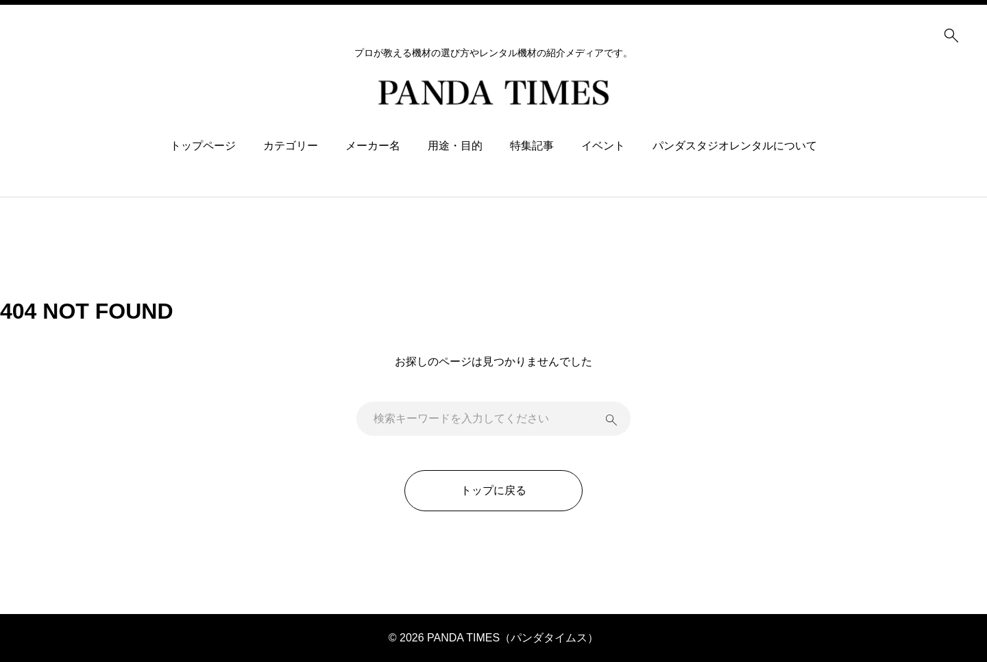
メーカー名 (372, 145)
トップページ (203, 145)
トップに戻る (493, 490)
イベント (603, 145)
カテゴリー (290, 145)
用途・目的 (455, 145)
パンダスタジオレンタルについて (735, 145)
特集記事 (532, 145)
